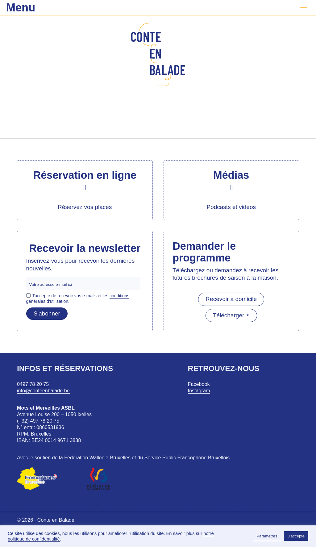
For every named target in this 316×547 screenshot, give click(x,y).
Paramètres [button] (266, 536)
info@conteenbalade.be (43, 390)
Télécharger (231, 315)
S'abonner (47, 313)
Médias (231, 175)
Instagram (199, 390)
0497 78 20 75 (33, 384)
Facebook (199, 384)
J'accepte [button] (296, 536)
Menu (20, 7)
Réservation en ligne (84, 175)
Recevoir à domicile (231, 299)
